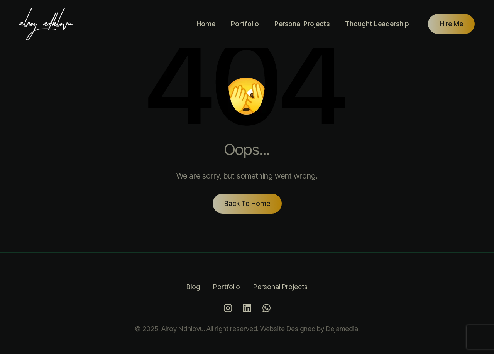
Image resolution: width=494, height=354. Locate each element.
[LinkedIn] (247, 308)
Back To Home (247, 203)
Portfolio (245, 24)
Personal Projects (302, 24)
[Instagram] (227, 308)
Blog (193, 287)
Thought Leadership (377, 24)
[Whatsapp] (266, 308)
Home (205, 24)
